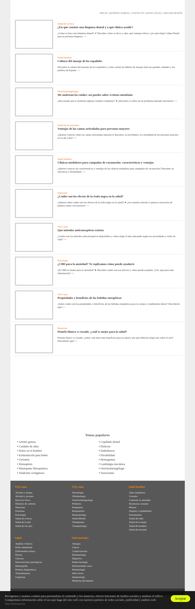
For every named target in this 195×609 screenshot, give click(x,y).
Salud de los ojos (23, 526)
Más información (15, 603)
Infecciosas (77, 573)
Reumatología (79, 514)
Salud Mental (79, 518)
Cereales (133, 496)
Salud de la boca (66, 23)
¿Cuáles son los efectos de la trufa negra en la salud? (90, 196)
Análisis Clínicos (23, 543)
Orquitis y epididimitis (140, 511)
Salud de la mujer (137, 522)
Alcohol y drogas (24, 492)
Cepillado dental (110, 441)
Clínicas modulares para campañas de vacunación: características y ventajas (106, 162)
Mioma (132, 507)
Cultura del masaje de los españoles (80, 61)
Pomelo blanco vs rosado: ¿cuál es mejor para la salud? (92, 331)
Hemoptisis (25, 464)
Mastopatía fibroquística (33, 468)
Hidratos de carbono (25, 503)
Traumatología (79, 526)
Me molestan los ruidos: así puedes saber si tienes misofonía (95, 95)
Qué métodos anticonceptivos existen (81, 230)
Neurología (77, 492)
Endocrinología (80, 562)
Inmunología (78, 577)
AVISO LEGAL (154, 13)
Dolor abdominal (23, 547)
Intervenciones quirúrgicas (28, 562)
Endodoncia (108, 450)
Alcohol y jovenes (24, 496)
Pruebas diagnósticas (25, 569)
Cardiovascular (79, 551)
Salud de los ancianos (68, 125)
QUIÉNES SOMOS (119, 13)
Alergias (76, 543)
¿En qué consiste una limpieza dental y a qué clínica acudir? (95, 27)
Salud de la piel (23, 522)
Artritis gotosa (27, 441)
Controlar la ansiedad (139, 500)
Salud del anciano (138, 529)
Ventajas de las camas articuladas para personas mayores (94, 128)
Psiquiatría (77, 507)
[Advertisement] (97, 394)
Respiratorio (78, 511)
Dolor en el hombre (30, 450)
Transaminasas (22, 573)
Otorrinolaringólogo (112, 468)
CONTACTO (137, 13)
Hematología (78, 569)
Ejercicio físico (23, 500)
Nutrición (62, 192)
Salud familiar (65, 57)
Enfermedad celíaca (25, 551)
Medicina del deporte (82, 580)
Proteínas (20, 511)
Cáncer (75, 547)
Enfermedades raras (82, 565)
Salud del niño (136, 518)
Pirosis (18, 554)
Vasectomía (107, 473)
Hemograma (108, 459)
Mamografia (21, 565)
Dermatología (79, 554)
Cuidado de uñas (29, 446)
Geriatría (24, 459)
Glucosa (19, 558)
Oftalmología (79, 496)
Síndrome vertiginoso (31, 473)
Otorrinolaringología (68, 91)
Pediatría (76, 503)
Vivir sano (63, 226)
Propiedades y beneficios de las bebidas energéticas (90, 298)
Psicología (63, 260)
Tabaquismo (78, 522)
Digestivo (77, 558)
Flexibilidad (108, 455)
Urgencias (20, 577)
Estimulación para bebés (33, 455)
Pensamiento (135, 514)
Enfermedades (80, 538)
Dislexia (105, 446)
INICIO (103, 13)
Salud (18, 538)
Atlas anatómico (137, 492)
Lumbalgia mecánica (113, 464)
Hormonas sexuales (138, 503)
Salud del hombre (138, 526)
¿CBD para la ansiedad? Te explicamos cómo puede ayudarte (96, 264)
